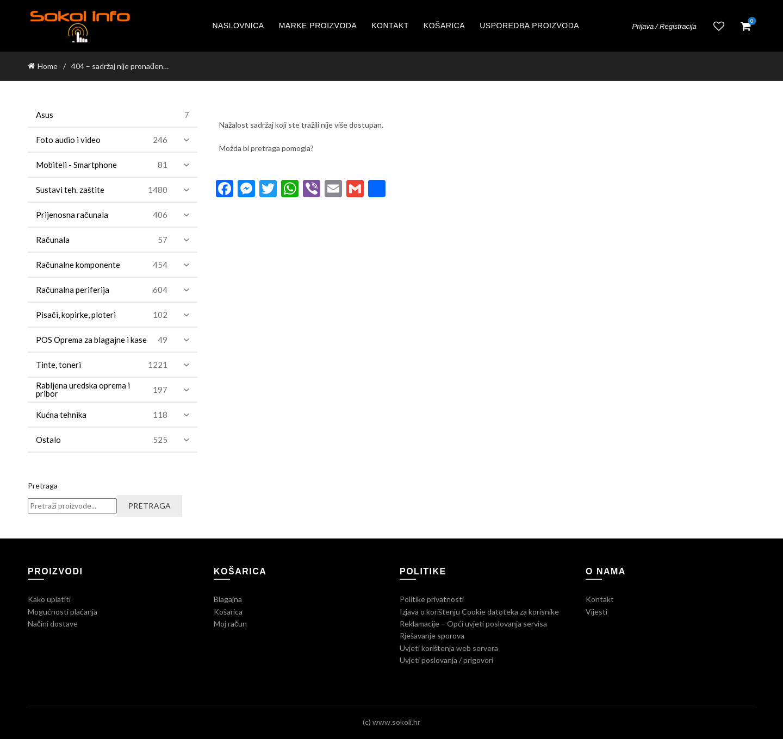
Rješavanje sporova (432, 635)
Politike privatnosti (432, 599)
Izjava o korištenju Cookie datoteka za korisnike (479, 611)
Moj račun (230, 623)
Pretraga (43, 485)
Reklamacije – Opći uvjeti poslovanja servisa (473, 623)
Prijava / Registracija (664, 26)
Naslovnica (238, 25)
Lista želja (719, 26)
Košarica (444, 25)
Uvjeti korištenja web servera (449, 648)
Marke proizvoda (318, 25)
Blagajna (228, 599)
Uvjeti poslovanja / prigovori (446, 660)
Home (48, 66)
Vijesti (596, 611)
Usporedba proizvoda (529, 25)
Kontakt (390, 25)
